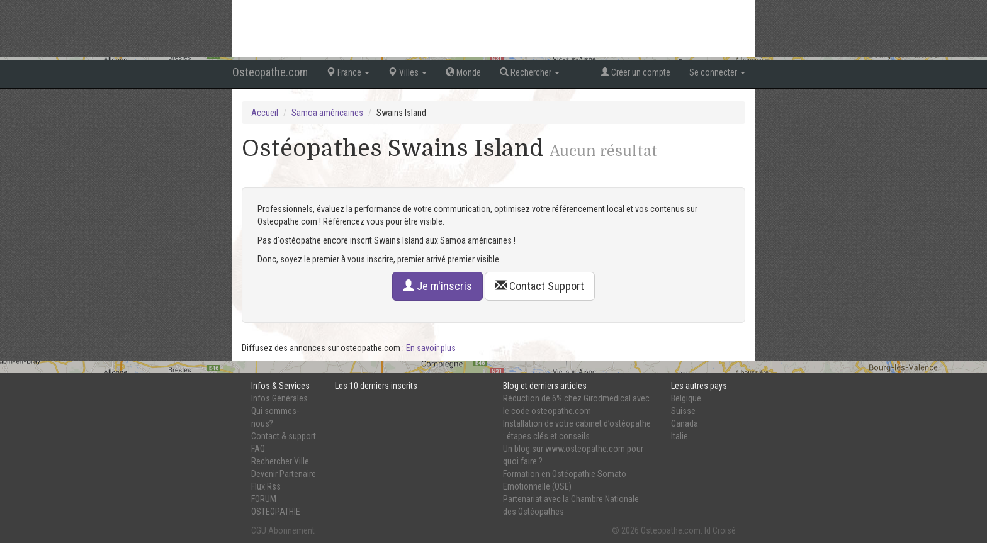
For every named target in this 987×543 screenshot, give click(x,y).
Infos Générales (279, 398)
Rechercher (530, 72)
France (348, 72)
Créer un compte (635, 72)
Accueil (264, 113)
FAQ (258, 449)
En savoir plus (431, 348)
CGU (258, 530)
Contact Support (539, 286)
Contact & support (283, 436)
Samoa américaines (327, 113)
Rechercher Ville (280, 461)
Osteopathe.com (270, 72)
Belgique (686, 398)
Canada (684, 423)
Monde (463, 72)
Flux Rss (266, 486)
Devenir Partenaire (283, 474)
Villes (407, 72)
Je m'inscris (437, 286)
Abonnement (291, 530)
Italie (679, 436)
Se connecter (717, 72)
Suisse (683, 411)
